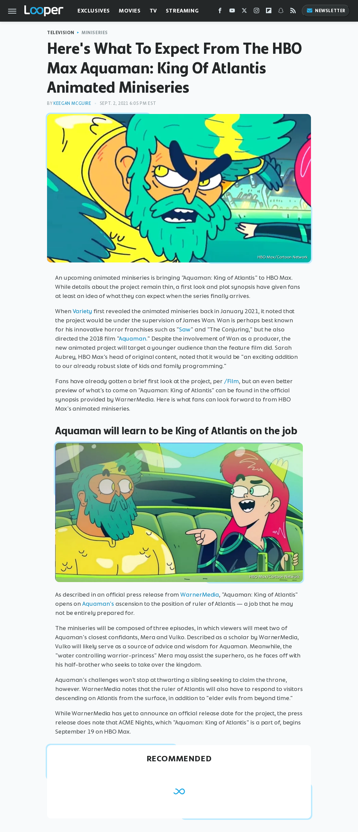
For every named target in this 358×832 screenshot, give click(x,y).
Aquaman (132, 338)
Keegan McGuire (72, 103)
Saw (185, 329)
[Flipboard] (268, 12)
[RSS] (293, 12)
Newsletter (325, 11)
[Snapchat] (280, 12)
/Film (231, 381)
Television (60, 32)
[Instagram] (256, 12)
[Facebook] (220, 12)
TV (153, 10)
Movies (130, 10)
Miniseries (95, 32)
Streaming (182, 10)
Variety (82, 311)
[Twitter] (244, 12)
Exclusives (93, 10)
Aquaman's (98, 604)
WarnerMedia (199, 595)
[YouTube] (232, 12)
